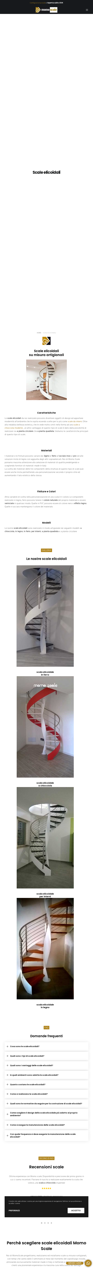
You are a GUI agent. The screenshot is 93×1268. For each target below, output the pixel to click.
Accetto (76, 1210)
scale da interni (75, 421)
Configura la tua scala (37, 2)
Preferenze (14, 1210)
